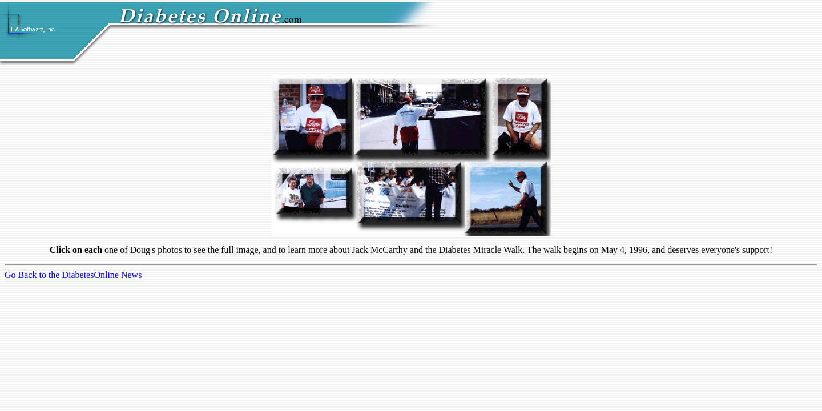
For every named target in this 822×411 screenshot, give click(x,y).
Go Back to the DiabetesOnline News (73, 275)
